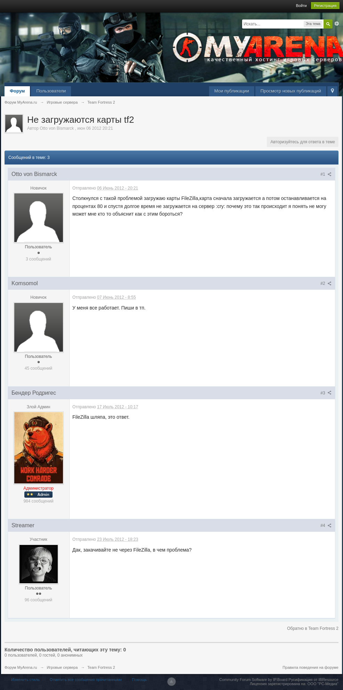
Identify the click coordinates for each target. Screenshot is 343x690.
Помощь (139, 679)
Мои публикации (231, 91)
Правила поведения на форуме (310, 667)
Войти (301, 5)
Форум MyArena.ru (21, 667)
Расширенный (337, 23)
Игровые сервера (62, 667)
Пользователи (51, 91)
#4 (326, 525)
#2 (326, 283)
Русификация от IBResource (312, 679)
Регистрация (325, 5)
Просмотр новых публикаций (291, 91)
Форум (17, 91)
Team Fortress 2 (101, 667)
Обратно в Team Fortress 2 (312, 628)
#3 (326, 393)
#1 (326, 174)
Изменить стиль (25, 679)
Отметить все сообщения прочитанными (86, 679)
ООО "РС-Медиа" (323, 684)
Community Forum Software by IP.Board (253, 679)
